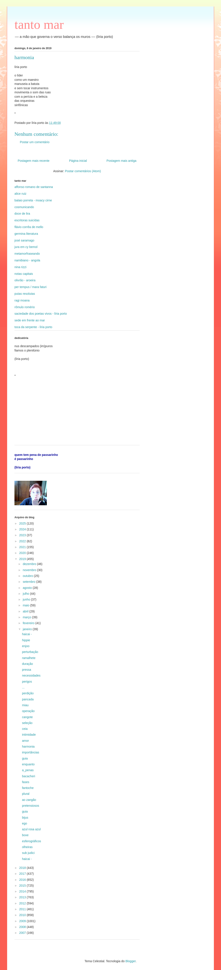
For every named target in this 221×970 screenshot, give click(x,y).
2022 (23, 541)
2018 (23, 868)
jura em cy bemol (26, 247)
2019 (23, 559)
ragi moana (22, 300)
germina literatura (26, 233)
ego (24, 823)
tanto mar (39, 24)
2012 (23, 903)
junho (27, 599)
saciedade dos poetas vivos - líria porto (40, 313)
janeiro (28, 629)
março (27, 617)
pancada (28, 699)
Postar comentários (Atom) (83, 171)
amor (25, 740)
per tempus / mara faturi (30, 287)
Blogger (130, 961)
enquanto (28, 764)
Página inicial (78, 160)
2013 (23, 897)
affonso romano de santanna (33, 187)
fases (25, 782)
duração (27, 664)
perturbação (30, 652)
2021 (23, 547)
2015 (23, 885)
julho (26, 593)
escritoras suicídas (26, 220)
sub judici (28, 853)
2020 (23, 553)
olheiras (27, 847)
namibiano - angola (27, 260)
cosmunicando (24, 207)
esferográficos (31, 841)
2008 (23, 927)
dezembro (30, 564)
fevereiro (29, 623)
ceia (25, 728)
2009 (23, 921)
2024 (23, 529)
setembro (29, 581)
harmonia (28, 746)
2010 (23, 915)
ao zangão (29, 800)
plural (25, 793)
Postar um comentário (34, 142)
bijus (25, 817)
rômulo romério (24, 307)
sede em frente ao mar (29, 320)
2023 (23, 535)
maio (26, 605)
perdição (28, 693)
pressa (26, 669)
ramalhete (28, 658)
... (23, 687)
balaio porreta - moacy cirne (33, 200)
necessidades (31, 675)
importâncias (30, 752)
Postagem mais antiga (121, 160)
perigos (27, 681)
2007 (23, 932)
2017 (23, 873)
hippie (26, 640)
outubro (28, 576)
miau (25, 705)
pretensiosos (30, 805)
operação (28, 711)
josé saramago (24, 240)
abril (26, 611)
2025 (23, 523)
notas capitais (23, 273)
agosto (28, 587)
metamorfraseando (27, 253)
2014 (23, 891)
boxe (25, 835)
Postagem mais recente (33, 160)
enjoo (25, 646)
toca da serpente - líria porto (33, 327)
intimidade (29, 734)
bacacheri (28, 776)
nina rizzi (20, 267)
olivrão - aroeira (24, 280)
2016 (23, 879)
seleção (27, 723)
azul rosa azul (31, 829)
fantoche (28, 788)
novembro (30, 570)
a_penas (28, 770)
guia (25, 758)
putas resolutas (24, 293)
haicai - (27, 634)
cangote (27, 717)
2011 (23, 909)
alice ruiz (20, 193)
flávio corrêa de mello (28, 227)
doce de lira (22, 213)
